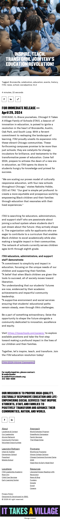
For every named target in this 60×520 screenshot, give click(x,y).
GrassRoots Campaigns (39, 434)
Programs (35, 448)
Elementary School (9, 454)
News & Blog (35, 477)
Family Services (36, 437)
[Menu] (56, 4)
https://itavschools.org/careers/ (26, 332)
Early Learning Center (10, 480)
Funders (33, 480)
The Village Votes (37, 440)
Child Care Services (9, 477)
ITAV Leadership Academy (12, 472)
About (5, 428)
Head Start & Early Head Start (42, 463)
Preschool (6, 457)
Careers (33, 488)
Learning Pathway (11, 448)
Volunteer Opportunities (11, 442)
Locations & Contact (10, 431)
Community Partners (10, 440)
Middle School (7, 460)
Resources (35, 468)
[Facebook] (4, 420)
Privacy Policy (7, 494)
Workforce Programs (38, 452)
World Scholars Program (39, 431)
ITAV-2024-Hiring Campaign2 (18, 362)
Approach (35, 428)
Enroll (43, 4)
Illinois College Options (39, 454)
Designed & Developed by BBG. (15, 496)
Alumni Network (8, 437)
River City (5, 474)
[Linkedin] (12, 420)
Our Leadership (8, 434)
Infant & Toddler (8, 452)
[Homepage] (7, 3)
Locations (7, 468)
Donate (33, 483)
